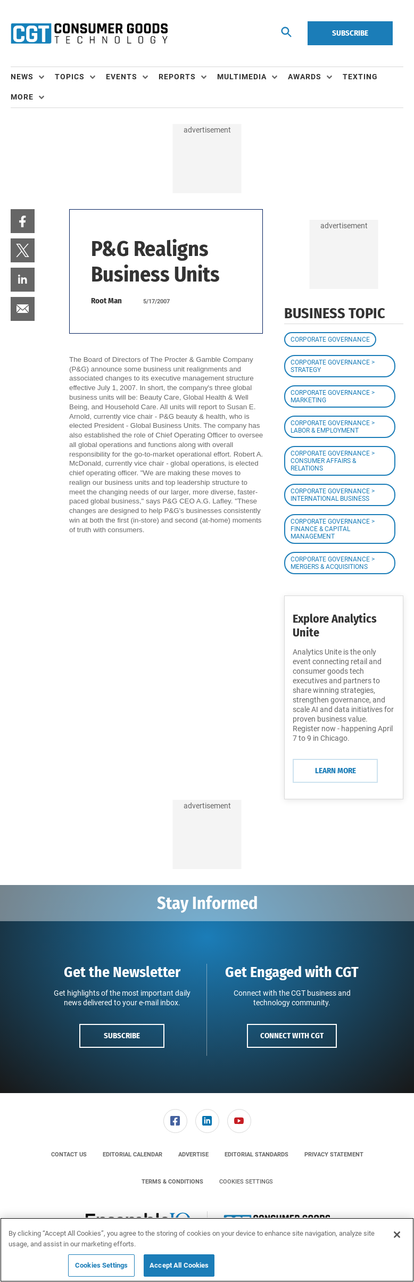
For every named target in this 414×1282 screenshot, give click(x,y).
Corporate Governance (330, 339)
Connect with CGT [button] (292, 1035)
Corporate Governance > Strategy (333, 366)
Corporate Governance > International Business (333, 494)
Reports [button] (177, 76)
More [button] (22, 97)
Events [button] (121, 76)
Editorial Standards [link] (256, 1154)
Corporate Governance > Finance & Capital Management (333, 529)
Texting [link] (360, 76)
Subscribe (350, 33)
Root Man (106, 300)
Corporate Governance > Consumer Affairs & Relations (333, 461)
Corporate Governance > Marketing (333, 396)
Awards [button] (304, 76)
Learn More (335, 770)
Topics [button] (70, 76)
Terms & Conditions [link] (172, 1181)
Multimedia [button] (242, 76)
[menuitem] (33, 77)
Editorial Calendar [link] (132, 1154)
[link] (23, 221)
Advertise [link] (193, 1154)
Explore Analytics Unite (335, 625)
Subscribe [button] (122, 1035)
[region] (207, 1250)
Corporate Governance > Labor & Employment (333, 426)
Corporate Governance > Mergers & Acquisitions (333, 563)
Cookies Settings (246, 1182)
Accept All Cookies (179, 1265)
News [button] (22, 76)
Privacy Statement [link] (333, 1154)
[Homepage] (89, 33)
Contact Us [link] (69, 1154)
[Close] (397, 1234)
